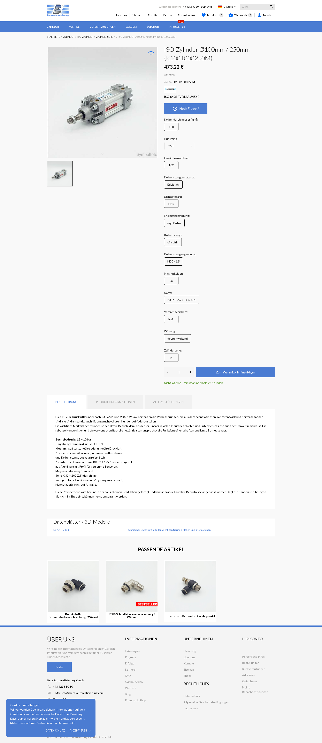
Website (130, 688)
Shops (188, 675)
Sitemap (189, 669)
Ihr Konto (252, 639)
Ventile (74, 26)
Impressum (191, 708)
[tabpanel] (102, 102)
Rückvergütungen (253, 669)
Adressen (248, 675)
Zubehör (153, 26)
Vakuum (131, 26)
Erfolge (129, 663)
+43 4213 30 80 (190, 6)
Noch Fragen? (185, 108)
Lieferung (121, 15)
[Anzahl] (179, 372)
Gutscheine (249, 681)
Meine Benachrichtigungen (255, 690)
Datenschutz (55, 730)
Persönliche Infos (253, 656)
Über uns (137, 15)
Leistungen (132, 651)
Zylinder (53, 26)
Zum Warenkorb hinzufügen (235, 372)
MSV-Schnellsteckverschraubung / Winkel (132, 616)
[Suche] (257, 7)
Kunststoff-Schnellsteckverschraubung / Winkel (73, 616)
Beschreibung (66, 402)
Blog (128, 694)
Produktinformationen (115, 402)
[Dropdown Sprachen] (230, 7)
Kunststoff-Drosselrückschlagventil (190, 616)
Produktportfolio (187, 15)
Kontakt (189, 663)
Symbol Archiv (134, 682)
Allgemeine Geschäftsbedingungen (206, 702)
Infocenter (177, 24)
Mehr (59, 667)
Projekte (153, 15)
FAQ (128, 675)
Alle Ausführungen (168, 402)
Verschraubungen (102, 26)
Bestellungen (250, 662)
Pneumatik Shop (135, 700)
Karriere (167, 15)
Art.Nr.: (168, 82)
